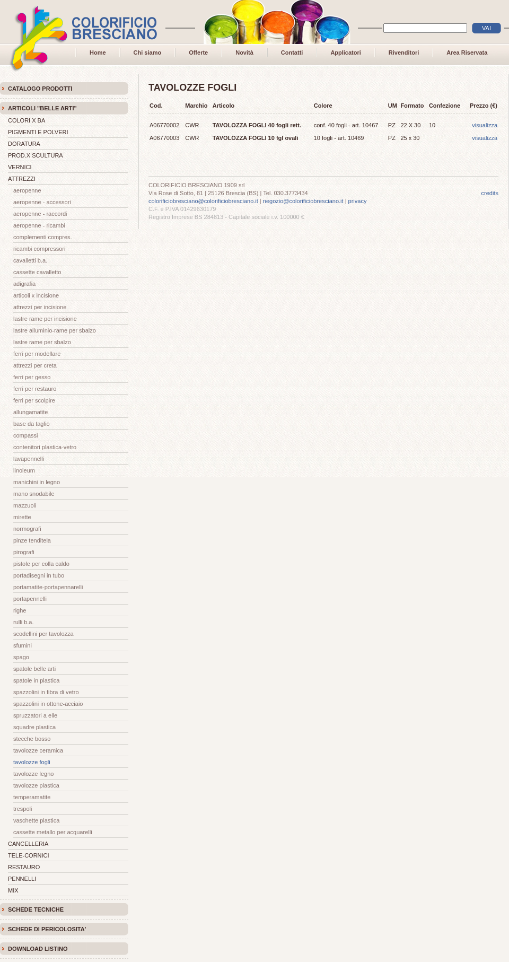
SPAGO (21, 657)
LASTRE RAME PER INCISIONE (45, 319)
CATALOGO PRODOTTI (40, 88)
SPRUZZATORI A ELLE (35, 715)
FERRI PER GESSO (31, 377)
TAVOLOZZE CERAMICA (38, 750)
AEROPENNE (27, 190)
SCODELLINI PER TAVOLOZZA (43, 634)
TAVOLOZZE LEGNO (33, 774)
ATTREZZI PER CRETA (35, 365)
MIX (13, 890)
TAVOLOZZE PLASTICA (36, 785)
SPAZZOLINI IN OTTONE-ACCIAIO (48, 704)
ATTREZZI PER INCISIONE (39, 307)
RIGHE (19, 610)
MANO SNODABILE (34, 494)
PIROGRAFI (23, 552)
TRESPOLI (22, 809)
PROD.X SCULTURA (35, 155)
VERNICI (20, 167)
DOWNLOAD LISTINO (37, 949)
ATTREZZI (22, 179)
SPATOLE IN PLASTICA (36, 680)
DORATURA (24, 144)
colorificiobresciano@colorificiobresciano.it (203, 201)
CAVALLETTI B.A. (30, 260)
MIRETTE (22, 517)
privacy (357, 201)
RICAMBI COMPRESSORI (39, 249)
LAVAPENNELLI (28, 459)
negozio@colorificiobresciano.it (303, 201)
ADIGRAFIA (24, 284)
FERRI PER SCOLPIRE (34, 400)
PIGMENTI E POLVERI (38, 132)
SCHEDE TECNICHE (36, 909)
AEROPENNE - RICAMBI (39, 225)
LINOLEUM (24, 470)
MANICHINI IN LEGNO (36, 482)
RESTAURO (24, 867)
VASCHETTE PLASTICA (36, 820)
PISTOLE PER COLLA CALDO (41, 564)
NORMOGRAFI (27, 529)
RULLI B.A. (23, 622)
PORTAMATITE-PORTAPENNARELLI (48, 587)
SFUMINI (22, 645)
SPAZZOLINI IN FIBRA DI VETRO (46, 692)
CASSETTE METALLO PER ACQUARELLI (52, 832)
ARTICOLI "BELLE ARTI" (42, 108)
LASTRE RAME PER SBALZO (42, 342)
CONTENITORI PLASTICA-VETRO (44, 447)
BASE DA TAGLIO (31, 424)
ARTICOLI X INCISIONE (36, 295)
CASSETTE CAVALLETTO (37, 272)
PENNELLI (22, 879)
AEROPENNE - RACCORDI (40, 214)
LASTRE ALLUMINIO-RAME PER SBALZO (54, 330)
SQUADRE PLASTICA (34, 727)
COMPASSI (25, 435)
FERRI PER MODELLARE (36, 354)
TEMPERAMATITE (31, 797)
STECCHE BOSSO (31, 739)
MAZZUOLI (24, 505)
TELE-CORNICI (28, 855)
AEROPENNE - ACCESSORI (42, 202)
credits (489, 193)
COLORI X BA (26, 120)
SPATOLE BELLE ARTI (34, 669)
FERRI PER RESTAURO (34, 389)
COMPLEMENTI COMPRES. (42, 237)
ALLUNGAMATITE (30, 412)
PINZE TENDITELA (32, 540)
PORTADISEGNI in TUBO (38, 575)
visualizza (484, 125)
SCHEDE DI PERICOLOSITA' (47, 929)
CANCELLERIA (28, 844)
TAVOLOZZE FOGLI (31, 762)
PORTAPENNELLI (30, 599)
